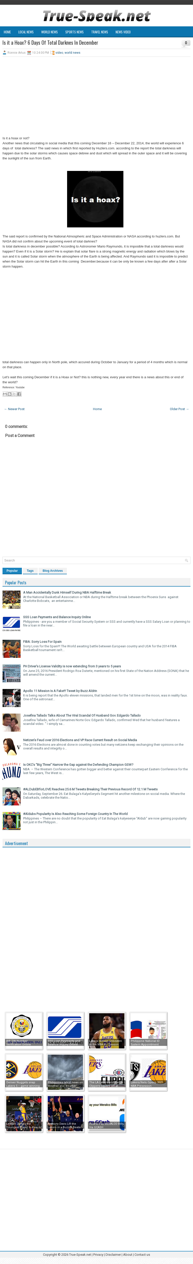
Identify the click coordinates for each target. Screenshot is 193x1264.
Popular (12, 571)
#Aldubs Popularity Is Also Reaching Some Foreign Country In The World (75, 814)
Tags (30, 571)
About (127, 1254)
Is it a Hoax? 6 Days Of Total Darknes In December (50, 42)
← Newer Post (14, 409)
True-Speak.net (80, 1254)
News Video (123, 31)
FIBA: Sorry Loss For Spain (42, 642)
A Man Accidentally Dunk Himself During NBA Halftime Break (67, 592)
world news (72, 52)
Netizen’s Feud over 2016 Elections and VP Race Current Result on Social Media (80, 740)
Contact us (142, 1254)
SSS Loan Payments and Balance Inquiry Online (57, 617)
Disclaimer (113, 1254)
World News (49, 31)
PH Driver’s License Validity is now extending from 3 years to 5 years (72, 666)
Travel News (99, 31)
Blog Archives (53, 571)
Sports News (74, 31)
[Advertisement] (96, 97)
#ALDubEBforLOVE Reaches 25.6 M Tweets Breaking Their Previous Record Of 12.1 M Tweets (90, 789)
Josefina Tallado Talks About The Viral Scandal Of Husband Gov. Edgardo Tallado (82, 715)
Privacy (98, 1254)
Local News (26, 31)
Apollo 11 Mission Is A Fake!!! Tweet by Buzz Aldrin (60, 691)
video (59, 52)
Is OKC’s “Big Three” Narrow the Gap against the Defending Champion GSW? (78, 765)
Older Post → (179, 409)
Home (7, 31)
